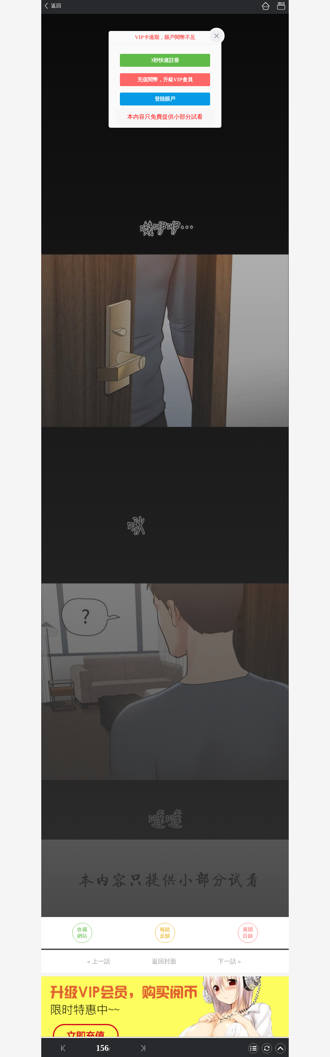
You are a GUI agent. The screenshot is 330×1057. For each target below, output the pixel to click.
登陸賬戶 (165, 99)
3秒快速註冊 (165, 60)
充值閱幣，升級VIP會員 (165, 79)
